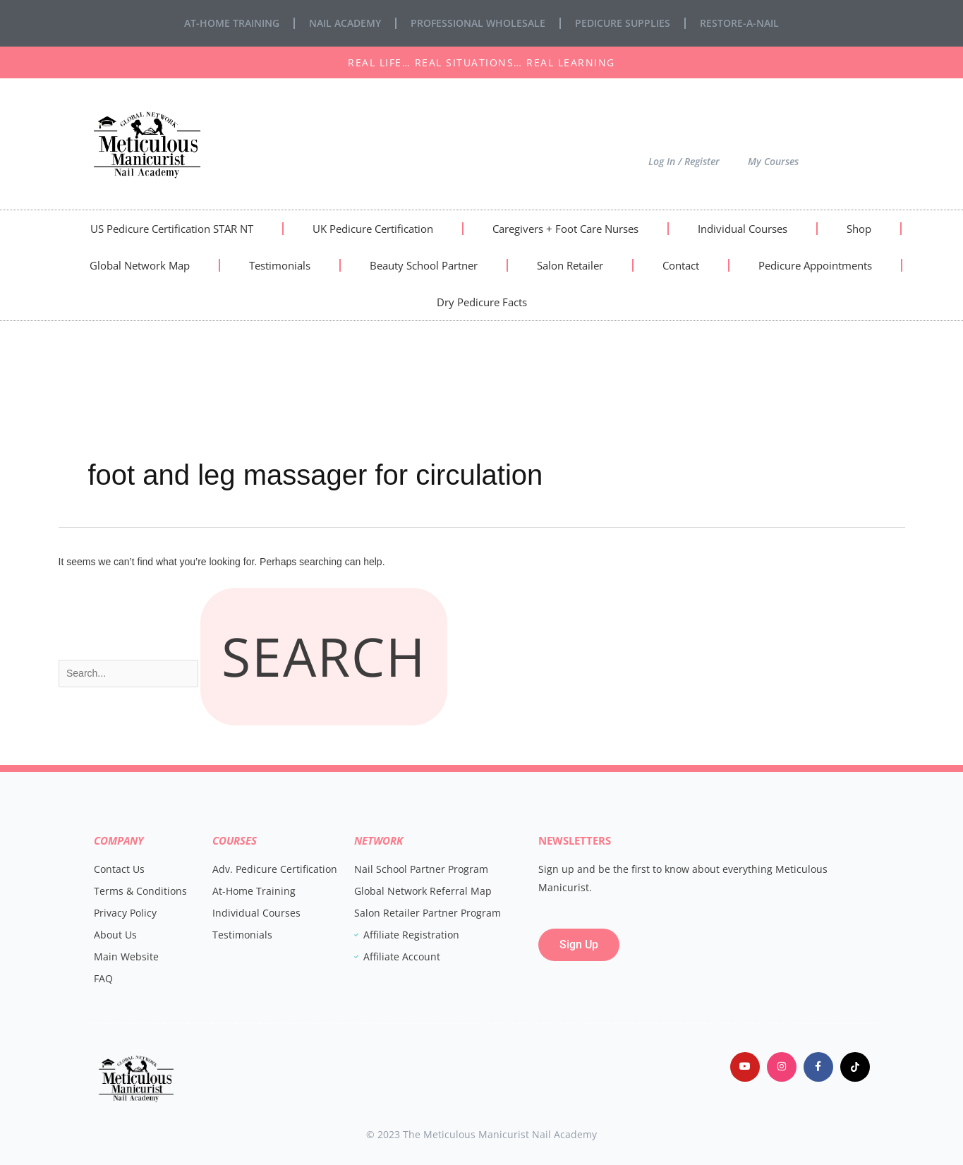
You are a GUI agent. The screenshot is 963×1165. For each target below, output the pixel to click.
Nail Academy (345, 23)
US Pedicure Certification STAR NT (171, 229)
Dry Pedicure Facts (482, 302)
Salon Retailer (570, 265)
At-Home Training (231, 23)
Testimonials (279, 265)
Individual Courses (742, 229)
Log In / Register (684, 161)
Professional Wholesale (478, 23)
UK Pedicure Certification (373, 229)
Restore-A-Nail (739, 23)
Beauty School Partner (424, 265)
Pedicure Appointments (815, 265)
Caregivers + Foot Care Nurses (565, 229)
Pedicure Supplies (622, 23)
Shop (859, 229)
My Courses (773, 161)
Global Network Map (140, 265)
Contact (680, 265)
